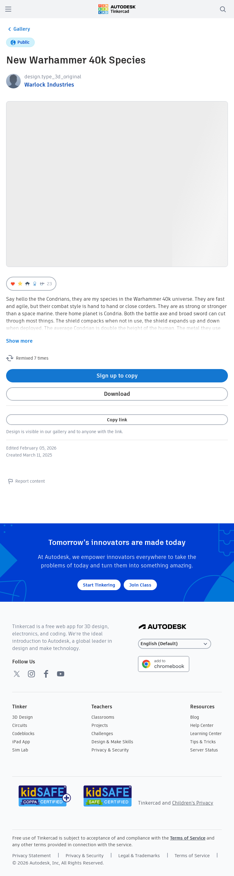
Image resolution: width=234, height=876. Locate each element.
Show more (19, 340)
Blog (194, 717)
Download (117, 394)
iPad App (21, 742)
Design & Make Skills (112, 742)
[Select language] (174, 643)
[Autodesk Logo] (162, 627)
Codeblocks (23, 734)
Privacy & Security (110, 750)
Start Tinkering (99, 585)
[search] (222, 9)
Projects (99, 725)
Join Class (140, 585)
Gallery (18, 29)
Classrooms (102, 717)
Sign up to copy (117, 375)
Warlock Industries (49, 84)
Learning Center (206, 734)
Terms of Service (187, 838)
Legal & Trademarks (139, 855)
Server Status (204, 750)
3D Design (22, 717)
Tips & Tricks (203, 742)
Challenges (102, 734)
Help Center (202, 725)
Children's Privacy (192, 802)
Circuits (19, 725)
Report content (25, 481)
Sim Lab (20, 750)
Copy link (117, 419)
